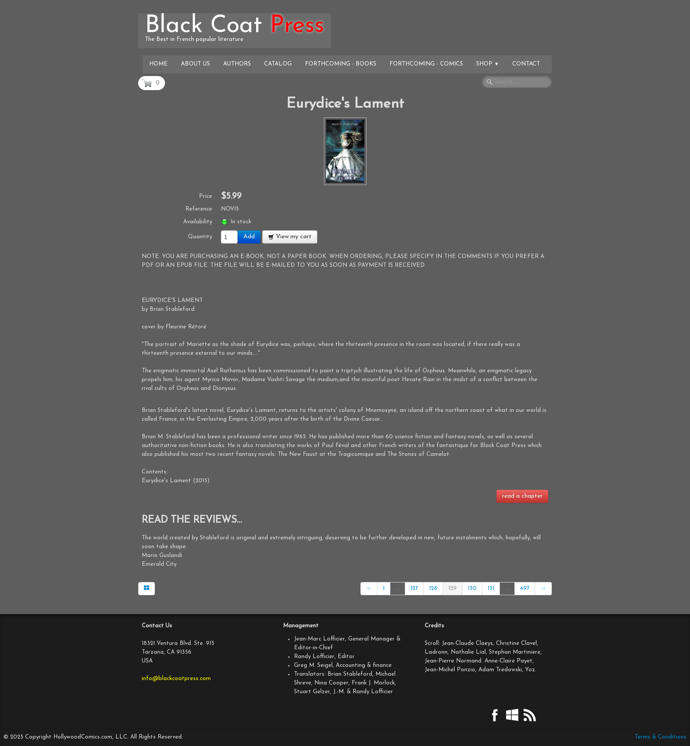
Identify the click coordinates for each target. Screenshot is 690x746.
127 (414, 588)
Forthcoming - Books (340, 64)
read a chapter (522, 496)
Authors (237, 64)
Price (205, 196)
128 (433, 588)
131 (491, 588)
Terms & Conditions (660, 737)
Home (158, 64)
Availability (197, 222)
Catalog (278, 64)
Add (249, 236)
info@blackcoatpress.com (176, 678)
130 (472, 588)
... (398, 588)
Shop (487, 64)
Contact (526, 64)
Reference (198, 209)
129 (452, 588)
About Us (195, 64)
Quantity (200, 237)
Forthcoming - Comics (426, 64)
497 (524, 588)
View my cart (290, 236)
